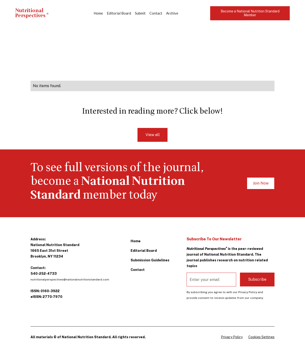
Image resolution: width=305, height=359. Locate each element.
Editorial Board (119, 13)
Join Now (261, 183)
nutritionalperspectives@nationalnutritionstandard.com (69, 279)
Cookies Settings (261, 337)
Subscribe (257, 279)
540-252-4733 (43, 273)
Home (98, 13)
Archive (172, 13)
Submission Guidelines (150, 260)
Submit (140, 13)
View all (153, 134)
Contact (155, 13)
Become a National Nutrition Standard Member (250, 13)
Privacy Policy (232, 337)
